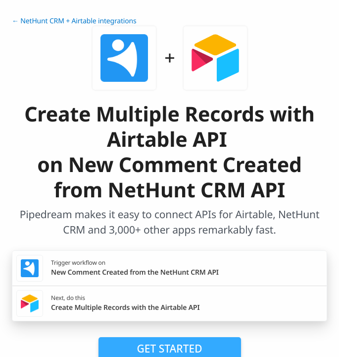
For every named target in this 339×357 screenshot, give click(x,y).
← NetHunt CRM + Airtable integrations (74, 21)
